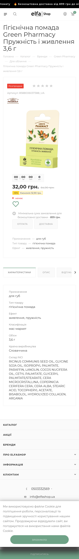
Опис (46, 272)
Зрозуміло (39, 540)
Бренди (9, 444)
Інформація (13, 464)
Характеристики (19, 272)
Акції (7, 434)
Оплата (22, 224)
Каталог (10, 424)
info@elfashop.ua (42, 497)
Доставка (46, 224)
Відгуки (67, 272)
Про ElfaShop (14, 454)
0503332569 (40, 489)
